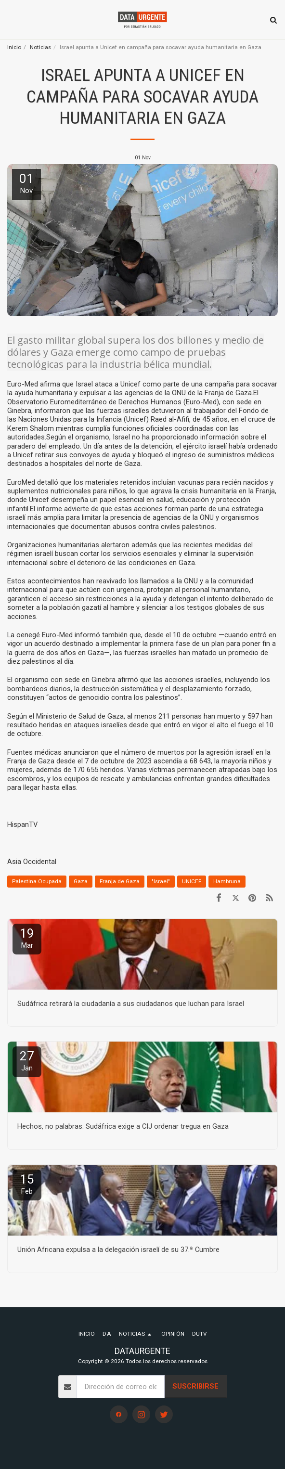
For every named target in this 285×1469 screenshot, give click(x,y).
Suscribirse (195, 1386)
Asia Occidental (31, 861)
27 (27, 1060)
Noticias (40, 47)
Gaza (81, 881)
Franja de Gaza (120, 881)
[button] (10, 20)
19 (27, 938)
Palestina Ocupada (37, 881)
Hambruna (227, 881)
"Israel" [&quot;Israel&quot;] (161, 881)
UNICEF (191, 881)
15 (27, 1184)
